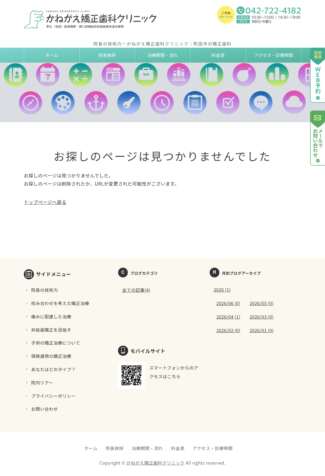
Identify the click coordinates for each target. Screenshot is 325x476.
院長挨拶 (107, 55)
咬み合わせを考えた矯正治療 (60, 303)
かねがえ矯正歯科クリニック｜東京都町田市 (91, 18)
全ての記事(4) (136, 290)
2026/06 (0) (228, 303)
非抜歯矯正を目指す (51, 329)
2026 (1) (222, 289)
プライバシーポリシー (53, 396)
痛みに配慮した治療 (51, 316)
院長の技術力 (44, 290)
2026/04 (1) (228, 316)
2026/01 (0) (262, 330)
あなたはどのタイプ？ (53, 369)
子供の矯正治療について (55, 342)
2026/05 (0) (262, 303)
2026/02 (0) (228, 330)
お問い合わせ (44, 409)
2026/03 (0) (262, 316)
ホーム (51, 55)
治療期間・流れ (162, 55)
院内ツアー (42, 382)
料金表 (218, 55)
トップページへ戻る (45, 202)
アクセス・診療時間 (273, 55)
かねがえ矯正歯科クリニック (155, 462)
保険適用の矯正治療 (51, 356)
